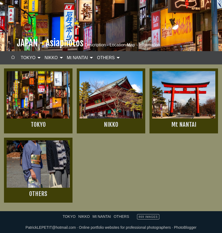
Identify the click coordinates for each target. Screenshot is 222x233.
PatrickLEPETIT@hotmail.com (50, 227)
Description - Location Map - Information (121, 45)
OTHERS (106, 57)
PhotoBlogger (185, 227)
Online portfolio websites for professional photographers (125, 227)
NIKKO (51, 57)
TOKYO (28, 57)
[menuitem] (13, 57)
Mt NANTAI (77, 57)
